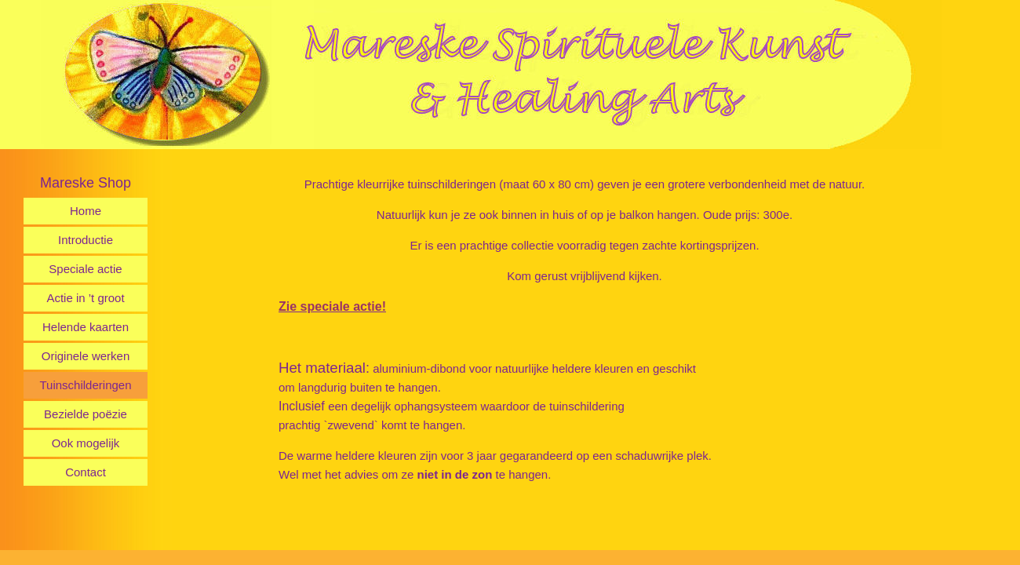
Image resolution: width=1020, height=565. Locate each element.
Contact (85, 472)
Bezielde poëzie (85, 414)
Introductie (85, 239)
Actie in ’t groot (85, 297)
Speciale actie (85, 268)
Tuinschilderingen (85, 385)
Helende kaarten (85, 327)
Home (85, 210)
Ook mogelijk (86, 443)
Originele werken (86, 356)
